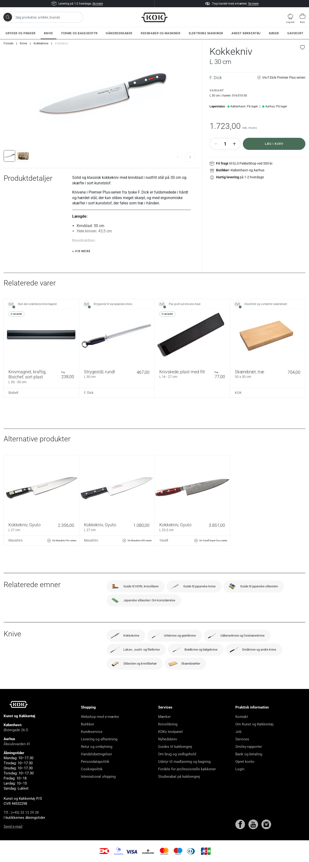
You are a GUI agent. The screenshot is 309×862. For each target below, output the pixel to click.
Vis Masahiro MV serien (137, 540)
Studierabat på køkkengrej (179, 776)
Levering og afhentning (99, 739)
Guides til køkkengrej (175, 746)
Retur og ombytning (96, 746)
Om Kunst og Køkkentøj (254, 724)
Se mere (97, 3)
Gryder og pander (21, 33)
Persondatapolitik (95, 761)
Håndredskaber (119, 33)
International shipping (98, 776)
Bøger (274, 33)
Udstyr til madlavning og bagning (184, 761)
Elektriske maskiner (206, 33)
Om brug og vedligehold (177, 754)
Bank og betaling (248, 754)
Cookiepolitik (92, 769)
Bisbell (13, 393)
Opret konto (244, 761)
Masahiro (15, 540)
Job (238, 732)
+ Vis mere (81, 251)
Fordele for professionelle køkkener (187, 769)
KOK (238, 393)
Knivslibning (167, 724)
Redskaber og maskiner (161, 33)
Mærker (164, 717)
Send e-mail (13, 826)
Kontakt (241, 717)
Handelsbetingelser (96, 754)
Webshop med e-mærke (100, 717)
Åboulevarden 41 (17, 744)
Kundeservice (91, 732)
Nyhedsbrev (167, 739)
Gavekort (295, 33)
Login (239, 769)
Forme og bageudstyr (79, 33)
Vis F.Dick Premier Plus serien (281, 78)
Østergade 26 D (16, 730)
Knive (48, 33)
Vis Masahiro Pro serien (62, 540)
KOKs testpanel (170, 732)
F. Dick (216, 77)
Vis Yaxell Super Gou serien (210, 540)
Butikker (87, 724)
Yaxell (163, 540)
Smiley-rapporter (248, 746)
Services (242, 739)
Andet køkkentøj (246, 33)
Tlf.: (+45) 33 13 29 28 (21, 812)
